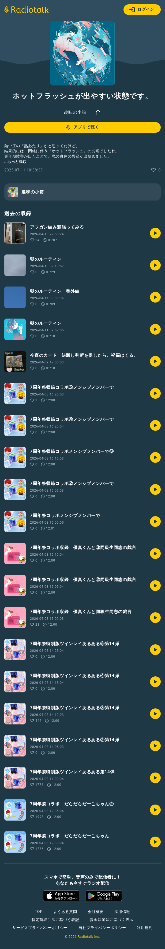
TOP (39, 911)
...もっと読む (15, 161)
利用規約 (145, 928)
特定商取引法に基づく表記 (55, 919)
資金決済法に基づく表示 (111, 919)
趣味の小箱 (75, 112)
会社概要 (96, 911)
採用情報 (122, 911)
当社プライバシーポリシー (102, 928)
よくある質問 (65, 911)
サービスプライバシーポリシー (40, 928)
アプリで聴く (82, 127)
